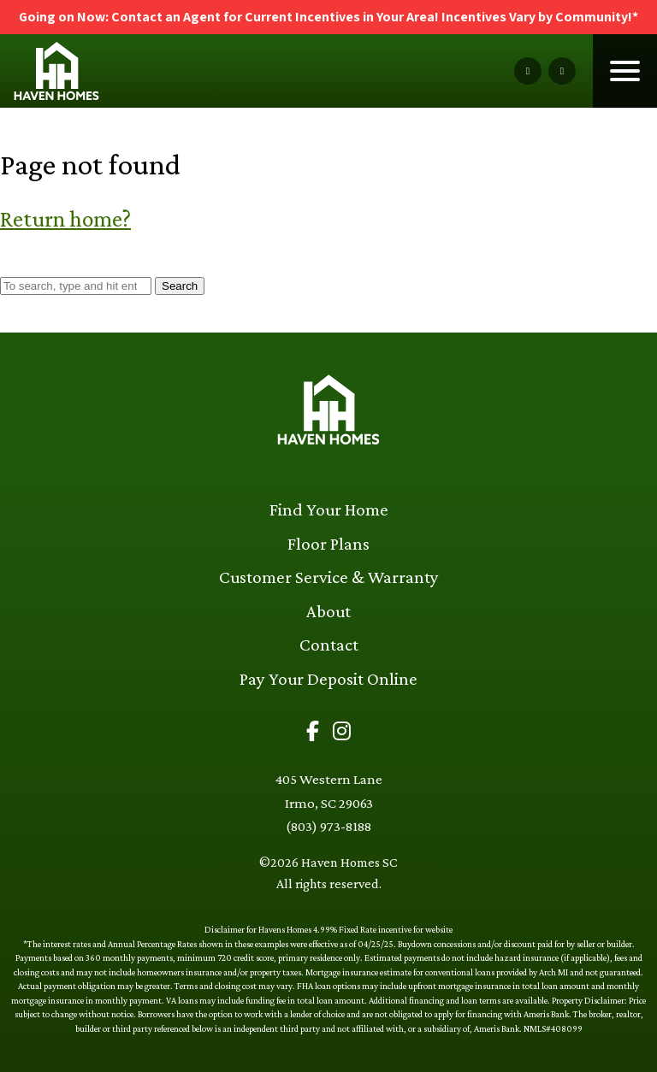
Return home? (65, 218)
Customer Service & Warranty (329, 577)
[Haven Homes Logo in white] (328, 413)
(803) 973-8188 (328, 826)
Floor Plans (328, 543)
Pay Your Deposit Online (328, 679)
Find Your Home (328, 509)
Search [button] (180, 286)
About (328, 611)
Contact (328, 644)
